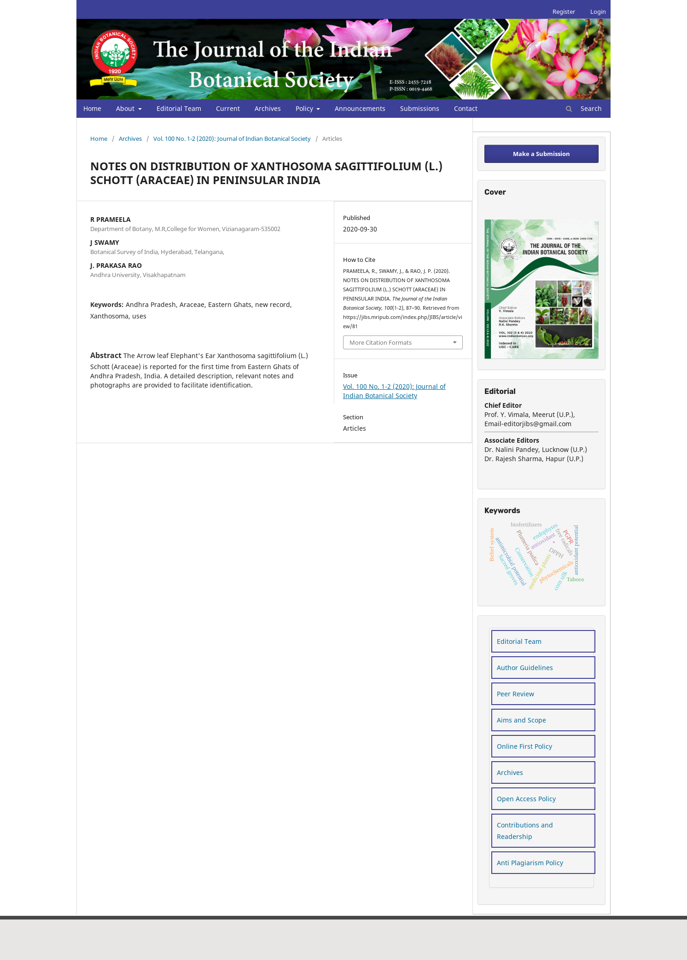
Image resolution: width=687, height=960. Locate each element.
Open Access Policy (526, 798)
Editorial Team (179, 108)
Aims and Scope (521, 720)
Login (598, 11)
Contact (465, 108)
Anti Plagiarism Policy (530, 862)
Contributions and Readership (525, 831)
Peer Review (515, 693)
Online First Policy (524, 746)
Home (92, 108)
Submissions (419, 108)
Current (228, 108)
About (126, 108)
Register (564, 11)
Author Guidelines (525, 667)
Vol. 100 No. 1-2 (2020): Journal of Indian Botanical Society (232, 138)
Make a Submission (541, 154)
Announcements (360, 108)
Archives (268, 108)
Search (584, 108)
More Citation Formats (380, 342)
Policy (305, 108)
